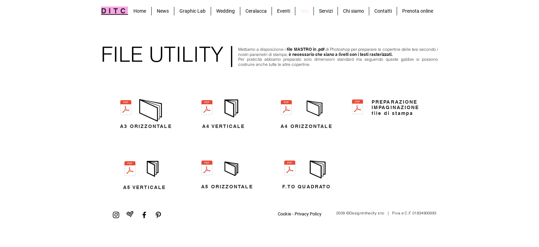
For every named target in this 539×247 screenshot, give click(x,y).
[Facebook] (144, 215)
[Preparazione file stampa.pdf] (357, 107)
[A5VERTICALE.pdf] (130, 169)
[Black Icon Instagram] (116, 215)
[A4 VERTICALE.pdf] (207, 108)
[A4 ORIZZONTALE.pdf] (286, 108)
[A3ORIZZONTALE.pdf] (126, 108)
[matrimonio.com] (130, 215)
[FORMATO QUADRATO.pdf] (290, 168)
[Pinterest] (158, 215)
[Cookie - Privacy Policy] (299, 214)
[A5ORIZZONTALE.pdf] (207, 168)
